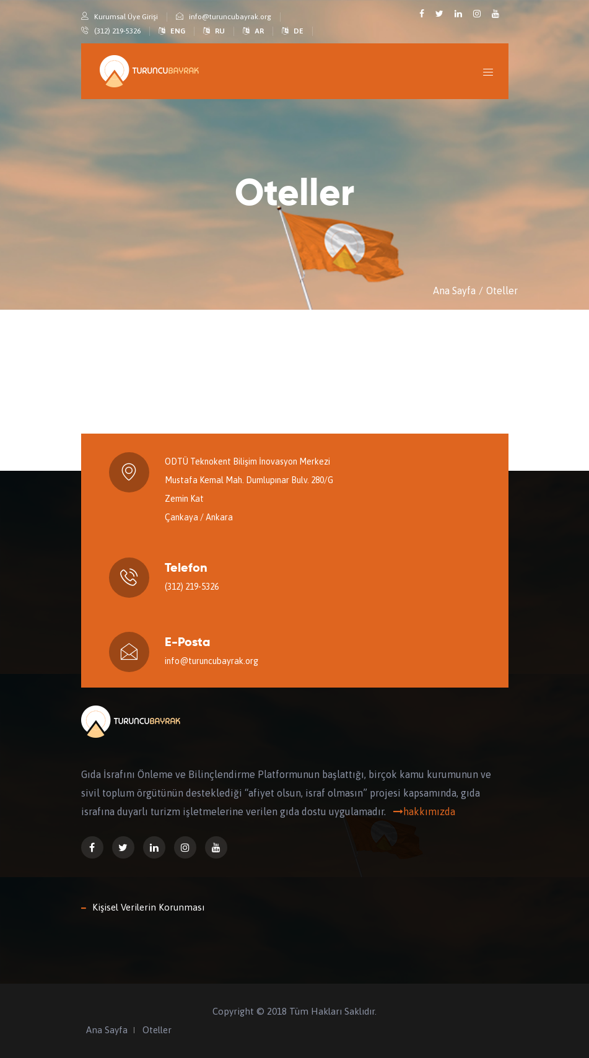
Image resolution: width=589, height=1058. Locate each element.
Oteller (502, 290)
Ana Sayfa (454, 290)
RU (220, 31)
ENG (177, 31)
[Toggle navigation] (488, 71)
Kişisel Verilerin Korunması (148, 907)
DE (298, 31)
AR (259, 31)
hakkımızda (421, 811)
